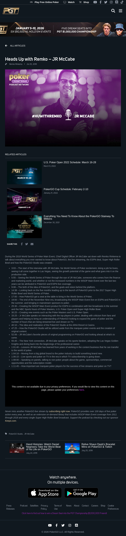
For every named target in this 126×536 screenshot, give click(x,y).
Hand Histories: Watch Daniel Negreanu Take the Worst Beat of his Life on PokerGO (43, 447)
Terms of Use (58, 507)
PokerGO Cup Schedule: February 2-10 (66, 189)
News (68, 506)
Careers (94, 506)
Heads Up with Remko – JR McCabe (40, 59)
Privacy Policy (44, 507)
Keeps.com (10, 421)
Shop (84, 2)
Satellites (34, 506)
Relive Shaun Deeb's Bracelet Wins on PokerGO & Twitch (98, 445)
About (76, 506)
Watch (69, 2)
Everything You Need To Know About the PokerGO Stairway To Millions (79, 217)
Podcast (24, 506)
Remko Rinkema (15, 64)
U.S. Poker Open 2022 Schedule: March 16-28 (70, 162)
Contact (85, 506)
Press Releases (10, 507)
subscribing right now (59, 411)
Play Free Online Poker (44, 2)
